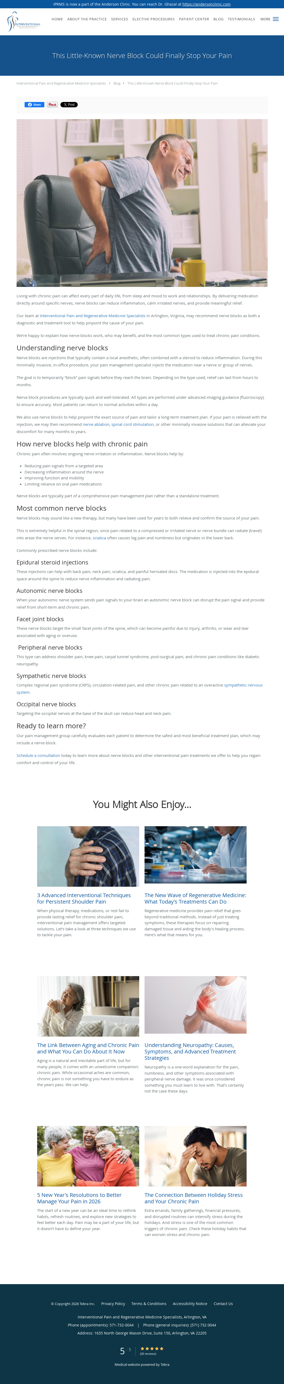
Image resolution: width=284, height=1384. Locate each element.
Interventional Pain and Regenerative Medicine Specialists (61, 83)
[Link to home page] (20, 21)
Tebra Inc (87, 1303)
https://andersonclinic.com (206, 4)
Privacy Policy (113, 1303)
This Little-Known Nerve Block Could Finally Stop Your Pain (172, 83)
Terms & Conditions (148, 1303)
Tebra (165, 1364)
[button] (276, 19)
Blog (117, 83)
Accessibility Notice (190, 1303)
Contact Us (223, 1303)
